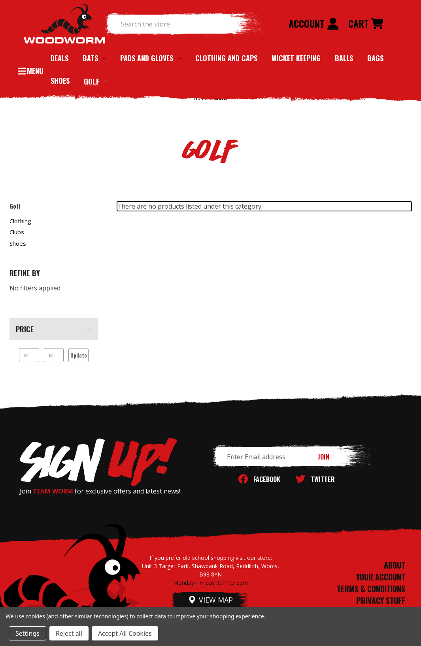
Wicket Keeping (296, 58)
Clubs (16, 232)
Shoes (60, 80)
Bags (375, 58)
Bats (94, 58)
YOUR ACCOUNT (380, 577)
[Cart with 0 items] (366, 24)
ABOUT (394, 565)
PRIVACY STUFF (380, 600)
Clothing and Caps (226, 58)
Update (78, 355)
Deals (59, 58)
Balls (344, 58)
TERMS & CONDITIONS (371, 589)
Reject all (69, 633)
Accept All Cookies (125, 633)
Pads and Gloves (150, 58)
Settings (27, 633)
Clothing (20, 221)
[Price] (53, 329)
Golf (95, 81)
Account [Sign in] (314, 23)
